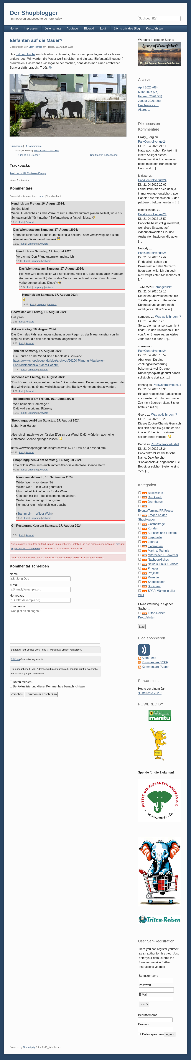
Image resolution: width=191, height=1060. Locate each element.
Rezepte (153, 577)
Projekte (153, 573)
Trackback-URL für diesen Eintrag (28, 173)
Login (103, 28)
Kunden (153, 528)
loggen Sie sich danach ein (25, 548)
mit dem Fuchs (25, 54)
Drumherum (16, 146)
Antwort (30, 222)
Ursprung (32, 243)
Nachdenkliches (158, 559)
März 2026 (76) (148, 91)
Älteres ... (144, 109)
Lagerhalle (155, 537)
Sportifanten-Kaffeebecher (104, 155)
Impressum (31, 28)
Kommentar (17, 606)
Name (14, 574)
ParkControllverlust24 (152, 141)
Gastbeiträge (156, 524)
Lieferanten (155, 546)
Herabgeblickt (162, 287)
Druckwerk (155, 497)
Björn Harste (35, 46)
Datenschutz (53, 28)
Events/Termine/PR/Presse (156, 510)
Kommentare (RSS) (155, 662)
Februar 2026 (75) (150, 96)
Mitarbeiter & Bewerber (163, 555)
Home (14, 28)
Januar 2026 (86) (149, 100)
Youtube (72, 28)
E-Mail (14, 584)
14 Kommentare (33, 146)
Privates (153, 568)
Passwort (145, 985)
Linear (41, 196)
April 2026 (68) (148, 87)
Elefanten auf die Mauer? (36, 40)
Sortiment (154, 586)
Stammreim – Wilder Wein (34, 513)
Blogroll (89, 28)
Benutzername (148, 975)
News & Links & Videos (163, 564)
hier (118, 544)
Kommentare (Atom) (155, 666)
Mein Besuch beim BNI (46, 150)
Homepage (17, 595)
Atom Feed (149, 657)
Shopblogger (156, 581)
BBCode (15, 659)
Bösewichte (155, 492)
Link (21, 222)
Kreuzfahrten (154, 28)
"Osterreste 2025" (150, 693)
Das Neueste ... (148, 105)
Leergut (153, 541)
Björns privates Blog (126, 28)
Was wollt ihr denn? (168, 316)
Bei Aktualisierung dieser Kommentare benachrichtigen (49, 686)
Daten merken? (23, 682)
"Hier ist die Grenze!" (29, 155)
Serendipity (29, 1047)
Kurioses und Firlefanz (162, 532)
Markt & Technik (158, 550)
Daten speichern (152, 1034)
